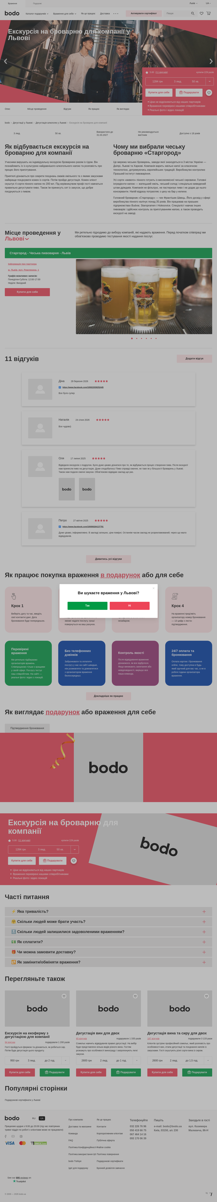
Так (87, 605)
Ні (129, 605)
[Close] (153, 588)
